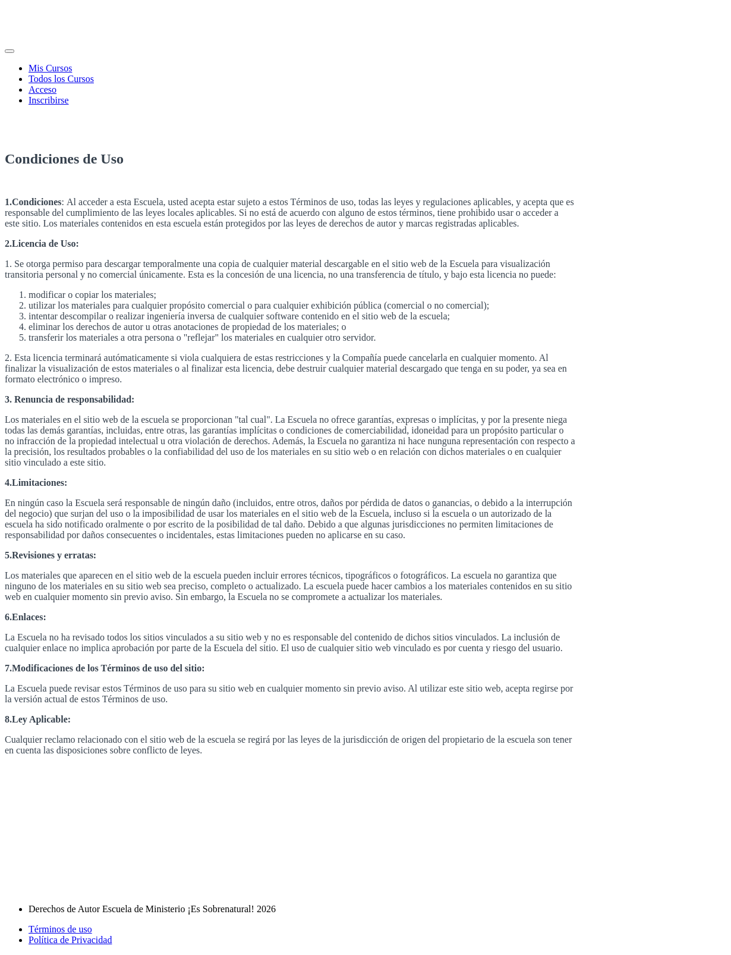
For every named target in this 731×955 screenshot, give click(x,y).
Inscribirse (49, 100)
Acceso (42, 89)
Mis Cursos (50, 68)
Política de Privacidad (70, 940)
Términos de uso (60, 929)
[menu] (365, 84)
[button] (9, 51)
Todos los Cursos (61, 79)
